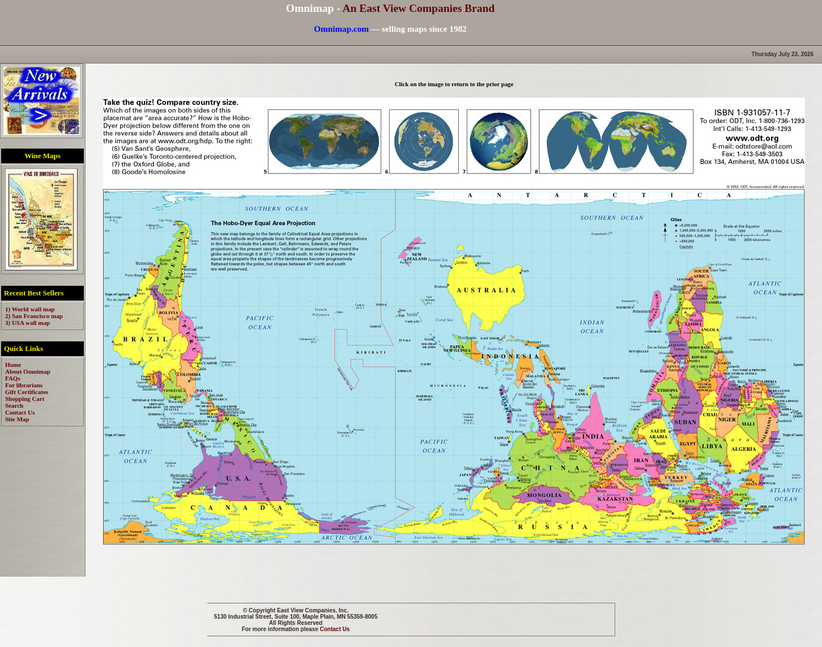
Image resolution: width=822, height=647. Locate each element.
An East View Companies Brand (418, 8)
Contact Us (335, 629)
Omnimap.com (341, 28)
